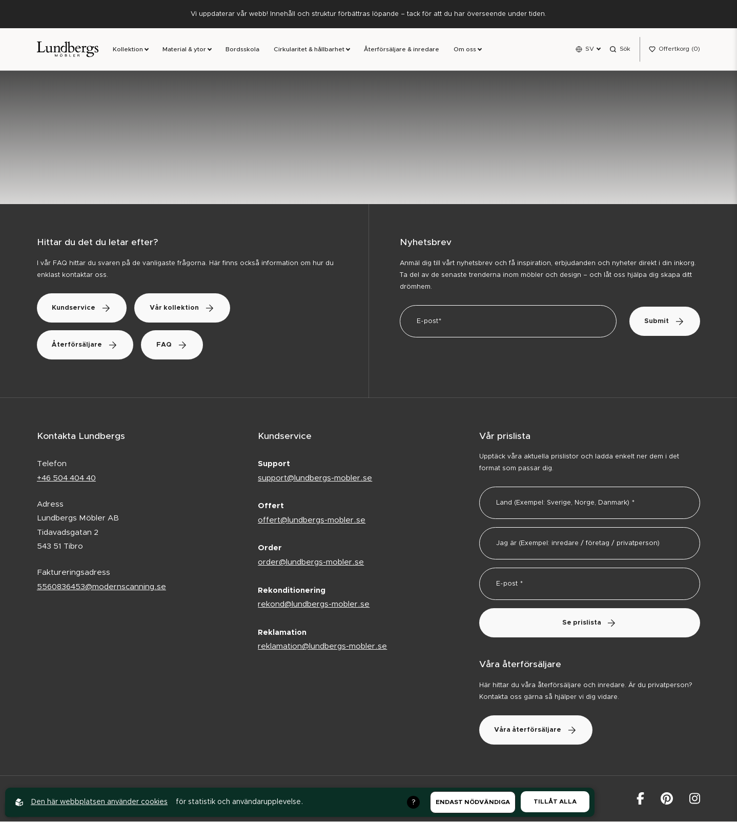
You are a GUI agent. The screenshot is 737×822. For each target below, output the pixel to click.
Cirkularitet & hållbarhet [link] (309, 50)
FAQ (173, 344)
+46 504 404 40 (66, 478)
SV (589, 49)
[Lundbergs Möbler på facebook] (640, 799)
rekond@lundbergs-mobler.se (314, 604)
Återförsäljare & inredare (401, 50)
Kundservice (82, 308)
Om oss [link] (465, 50)
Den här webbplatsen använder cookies (99, 802)
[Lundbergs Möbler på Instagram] (694, 799)
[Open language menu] (588, 49)
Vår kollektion (183, 308)
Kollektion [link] (128, 50)
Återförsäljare (85, 344)
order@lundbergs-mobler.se (311, 562)
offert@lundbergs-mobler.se (311, 520)
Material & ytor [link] (184, 50)
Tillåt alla (555, 801)
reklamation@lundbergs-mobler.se (322, 646)
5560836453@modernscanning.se (101, 587)
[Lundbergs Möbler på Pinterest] (667, 799)
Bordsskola (242, 50)
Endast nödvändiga (473, 802)
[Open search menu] (619, 49)
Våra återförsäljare (536, 730)
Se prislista (589, 623)
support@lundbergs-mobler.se (315, 478)
